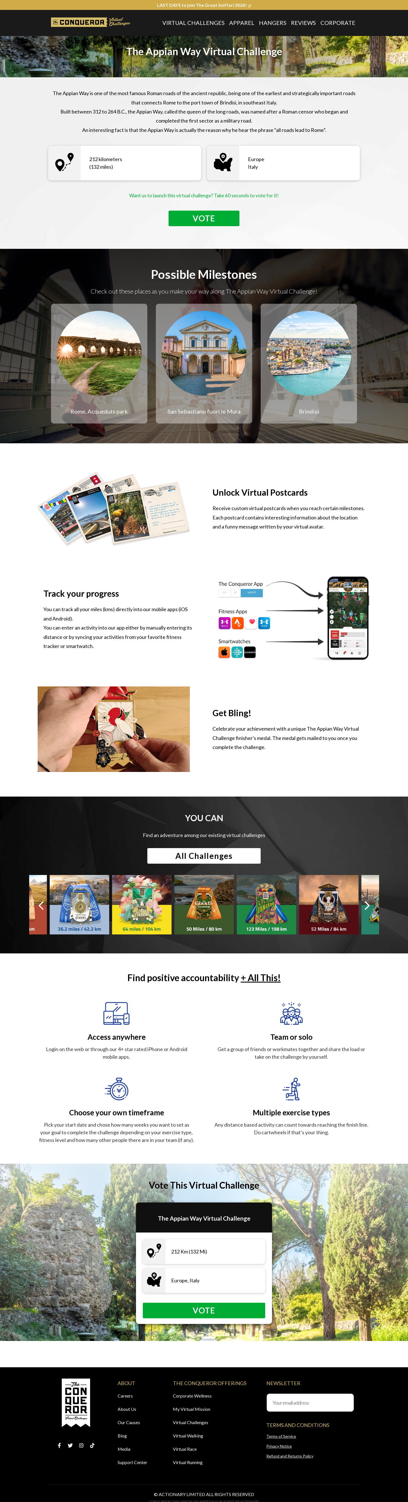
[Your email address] (310, 1403)
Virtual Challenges (193, 22)
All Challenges (204, 858)
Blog (122, 1435)
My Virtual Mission (191, 1409)
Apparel (241, 22)
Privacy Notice (279, 1446)
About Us (127, 1409)
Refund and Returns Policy (289, 1456)
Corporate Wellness (192, 1395)
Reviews (303, 22)
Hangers (272, 22)
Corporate (337, 22)
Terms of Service (281, 1436)
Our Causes (129, 1422)
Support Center (132, 1462)
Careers (125, 1395)
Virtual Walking (188, 1435)
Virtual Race (185, 1449)
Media (124, 1449)
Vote (204, 219)
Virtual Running (188, 1462)
